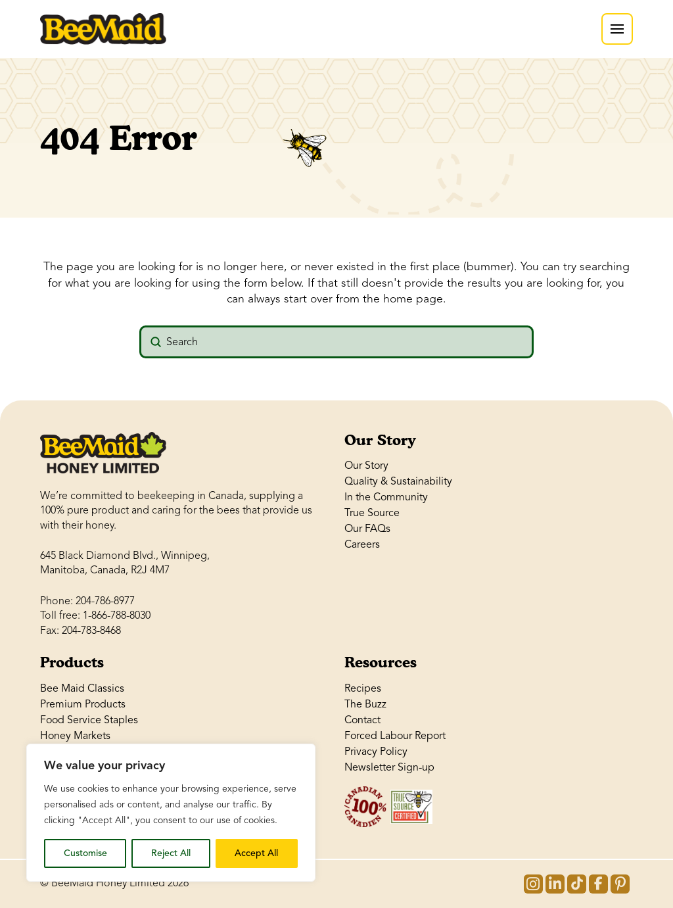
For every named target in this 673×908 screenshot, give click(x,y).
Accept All (256, 853)
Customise (85, 853)
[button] (617, 29)
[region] (170, 813)
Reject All (171, 853)
